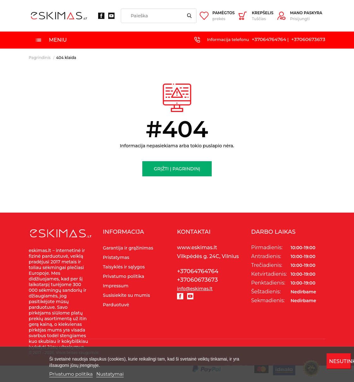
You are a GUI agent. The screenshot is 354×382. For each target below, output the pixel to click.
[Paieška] (159, 16)
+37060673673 (308, 39)
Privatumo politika (71, 374)
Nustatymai (110, 374)
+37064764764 (269, 39)
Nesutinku (340, 361)
